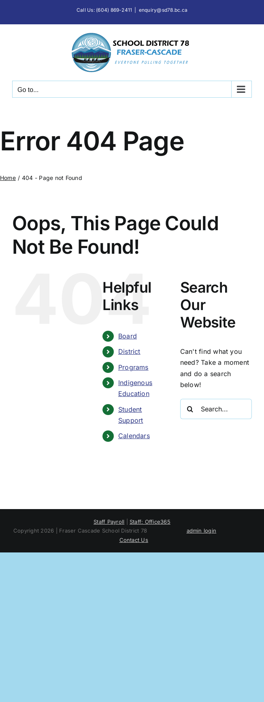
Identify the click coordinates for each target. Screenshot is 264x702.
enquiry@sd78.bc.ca (163, 10)
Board (127, 336)
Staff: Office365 (150, 521)
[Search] (190, 409)
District (129, 351)
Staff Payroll (109, 521)
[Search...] (216, 409)
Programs (133, 367)
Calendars (134, 436)
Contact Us (133, 540)
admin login (202, 530)
